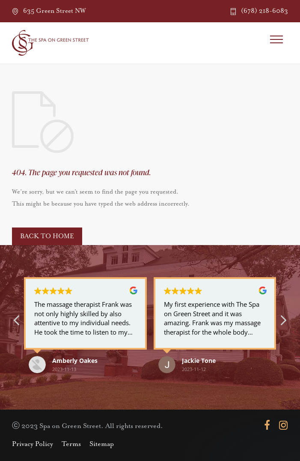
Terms (71, 444)
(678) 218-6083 (264, 11)
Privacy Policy (32, 444)
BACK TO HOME (47, 236)
